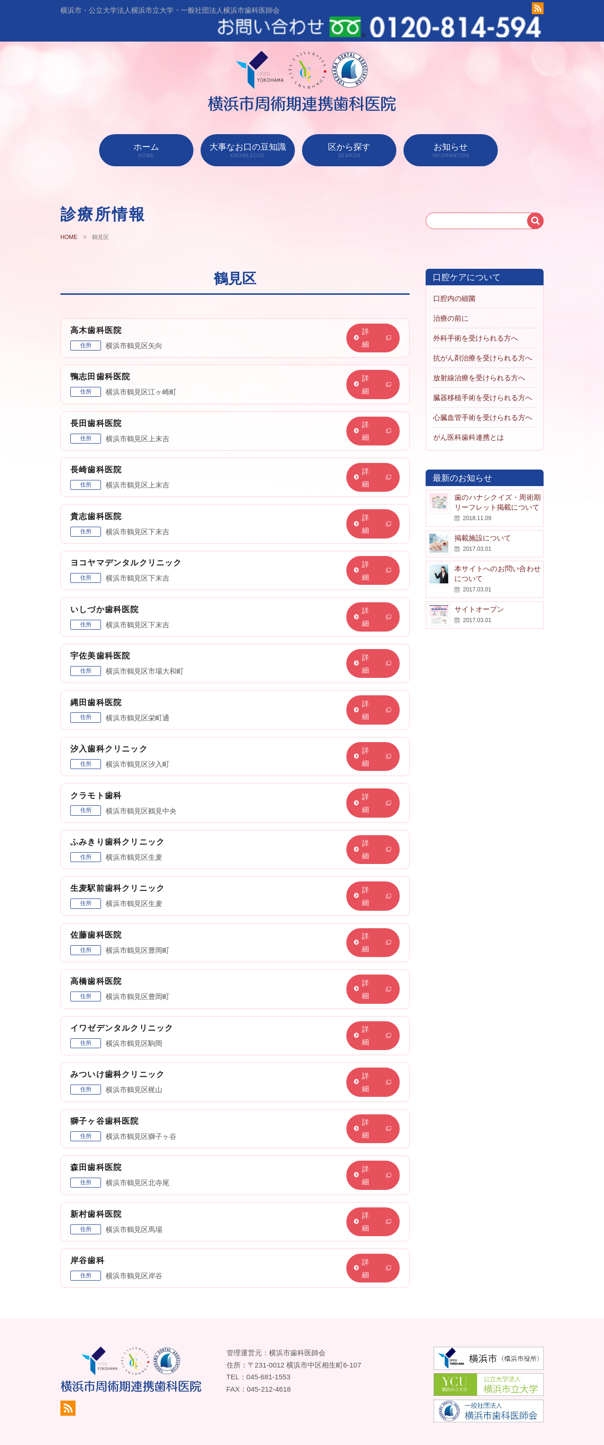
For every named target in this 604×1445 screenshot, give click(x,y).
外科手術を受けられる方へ (475, 320)
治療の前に (451, 300)
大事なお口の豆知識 (247, 132)
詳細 (376, 320)
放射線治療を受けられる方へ (479, 360)
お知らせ (450, 132)
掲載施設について (482, 520)
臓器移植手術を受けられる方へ (482, 380)
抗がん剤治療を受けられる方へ (482, 340)
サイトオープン (479, 591)
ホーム (146, 132)
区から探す (349, 132)
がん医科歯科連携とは (468, 419)
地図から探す (489, 1422)
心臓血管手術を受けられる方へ (482, 399)
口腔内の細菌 (454, 280)
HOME (68, 219)
